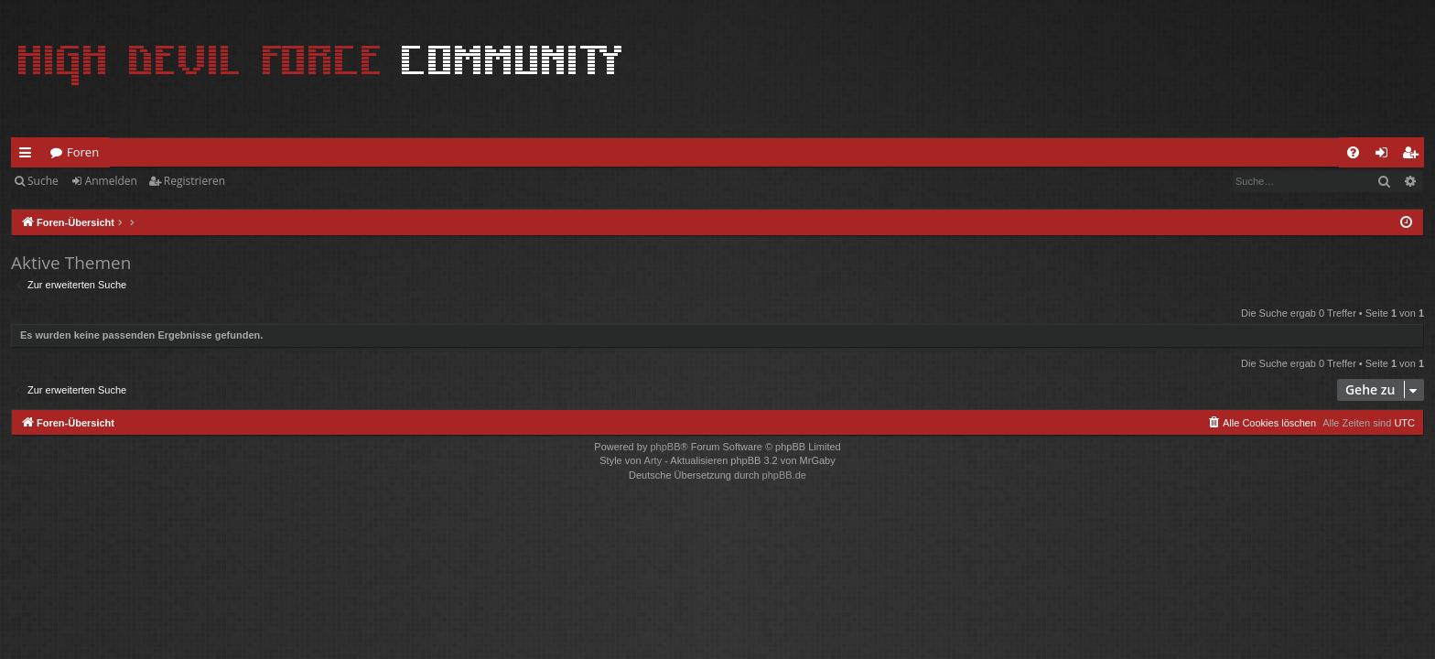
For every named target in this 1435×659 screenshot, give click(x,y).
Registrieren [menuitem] (1414, 155)
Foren (83, 152)
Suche (43, 181)
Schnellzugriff (28, 155)
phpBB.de (784, 475)
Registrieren (194, 181)
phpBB (665, 446)
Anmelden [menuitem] (1386, 155)
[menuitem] (1353, 152)
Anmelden (111, 181)
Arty (653, 460)
